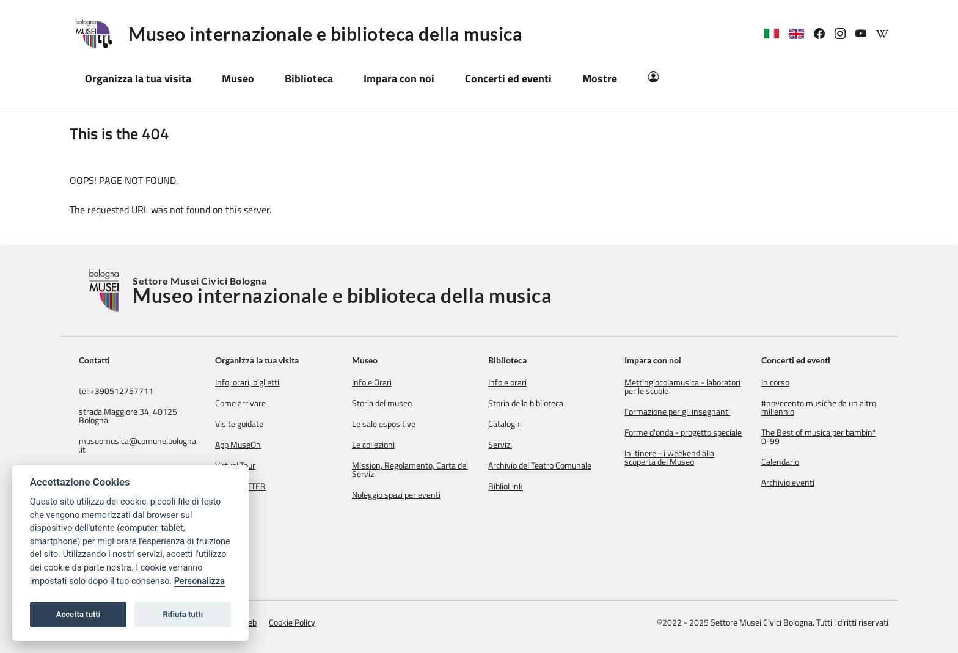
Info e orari (507, 382)
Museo (365, 360)
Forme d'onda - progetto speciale (683, 432)
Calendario (780, 462)
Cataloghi (505, 424)
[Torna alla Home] (106, 290)
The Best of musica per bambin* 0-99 (818, 436)
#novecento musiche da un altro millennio (818, 407)
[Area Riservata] (653, 78)
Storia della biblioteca (525, 403)
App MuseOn (238, 444)
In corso (775, 382)
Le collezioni (373, 444)
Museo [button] (238, 78)
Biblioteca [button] (309, 78)
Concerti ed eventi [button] (508, 78)
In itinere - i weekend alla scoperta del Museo (669, 457)
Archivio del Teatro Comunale (539, 465)
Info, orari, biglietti (247, 382)
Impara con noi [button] (399, 78)
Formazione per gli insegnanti (677, 411)
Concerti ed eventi (795, 360)
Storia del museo (382, 403)
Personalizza (199, 581)
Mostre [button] (599, 78)
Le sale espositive (383, 424)
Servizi (500, 444)
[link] (824, 34)
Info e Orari (372, 382)
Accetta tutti (78, 614)
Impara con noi (652, 360)
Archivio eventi (787, 482)
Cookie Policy (292, 622)
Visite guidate (239, 424)
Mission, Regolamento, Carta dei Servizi (410, 469)
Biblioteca (507, 360)
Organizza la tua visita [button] (138, 78)
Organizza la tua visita (257, 360)
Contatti (94, 360)
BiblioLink (505, 486)
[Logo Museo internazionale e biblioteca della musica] (99, 33)
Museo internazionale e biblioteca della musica (325, 34)
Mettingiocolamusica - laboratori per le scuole (682, 386)
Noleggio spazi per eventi (396, 495)
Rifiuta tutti (183, 614)
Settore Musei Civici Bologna (342, 290)
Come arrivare (240, 403)
